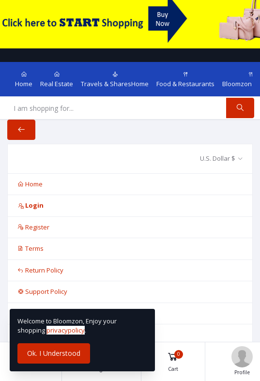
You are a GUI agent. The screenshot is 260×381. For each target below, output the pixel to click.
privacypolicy (65, 330)
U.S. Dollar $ (217, 158)
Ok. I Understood (53, 353)
